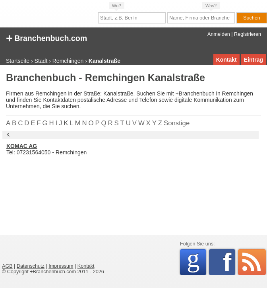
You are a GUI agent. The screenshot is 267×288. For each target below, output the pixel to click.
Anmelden (218, 34)
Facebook (229, 262)
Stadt (41, 61)
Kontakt (226, 59)
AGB (7, 266)
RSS (252, 262)
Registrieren (247, 34)
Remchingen (68, 61)
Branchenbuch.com (46, 37)
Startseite (17, 61)
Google (196, 260)
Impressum (60, 266)
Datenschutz (30, 266)
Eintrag (253, 59)
